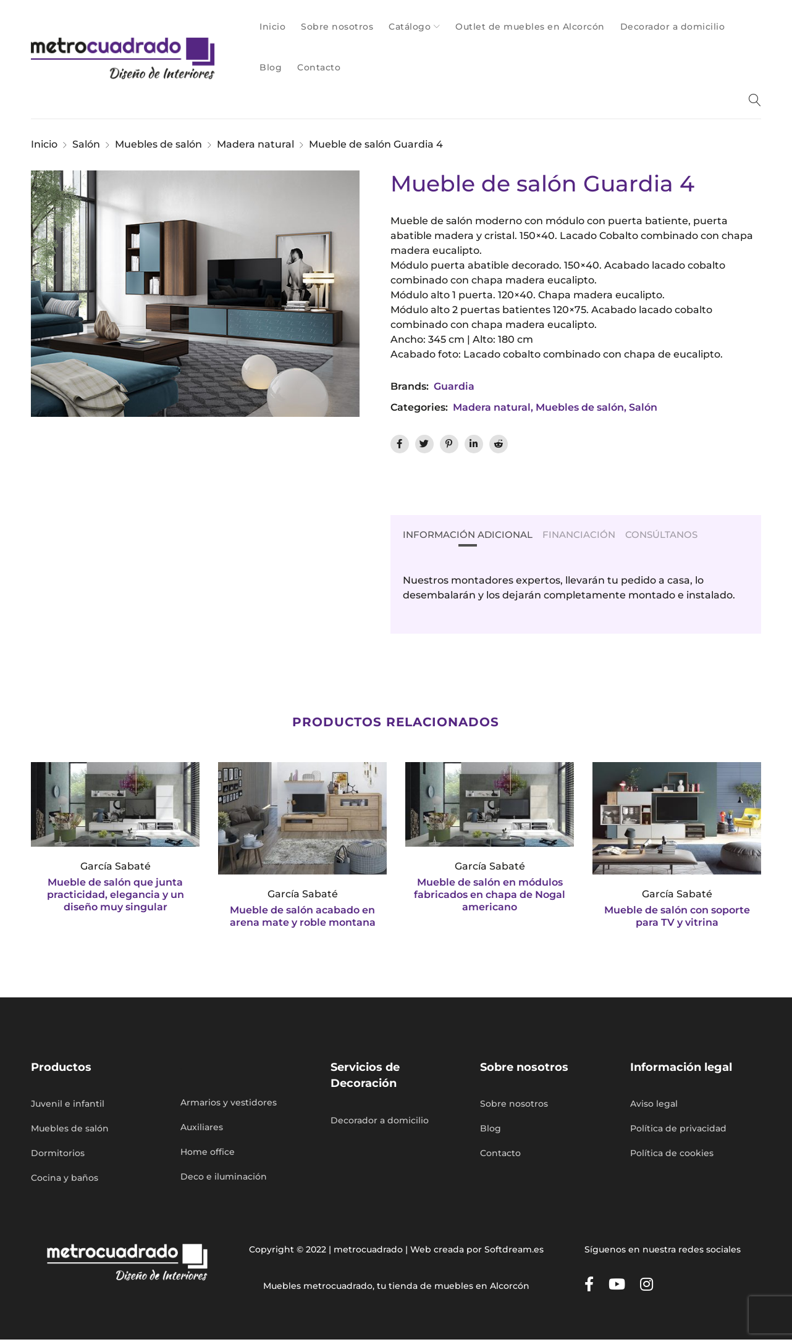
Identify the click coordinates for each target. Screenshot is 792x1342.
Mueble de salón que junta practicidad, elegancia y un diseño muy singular (115, 896)
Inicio (44, 144)
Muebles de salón (158, 144)
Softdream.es (514, 1251)
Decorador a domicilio (380, 1122)
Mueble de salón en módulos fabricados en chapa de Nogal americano (489, 896)
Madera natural (255, 144)
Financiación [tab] (587, 535)
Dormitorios (58, 1155)
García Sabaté (115, 867)
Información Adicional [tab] (471, 535)
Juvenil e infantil (67, 1106)
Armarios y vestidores (228, 1104)
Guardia (454, 386)
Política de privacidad (678, 1130)
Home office (207, 1154)
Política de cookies (672, 1155)
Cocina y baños (64, 1180)
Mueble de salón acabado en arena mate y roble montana (303, 917)
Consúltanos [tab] (672, 535)
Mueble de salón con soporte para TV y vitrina (677, 917)
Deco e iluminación (223, 1179)
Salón (86, 144)
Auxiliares (201, 1129)
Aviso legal (654, 1106)
